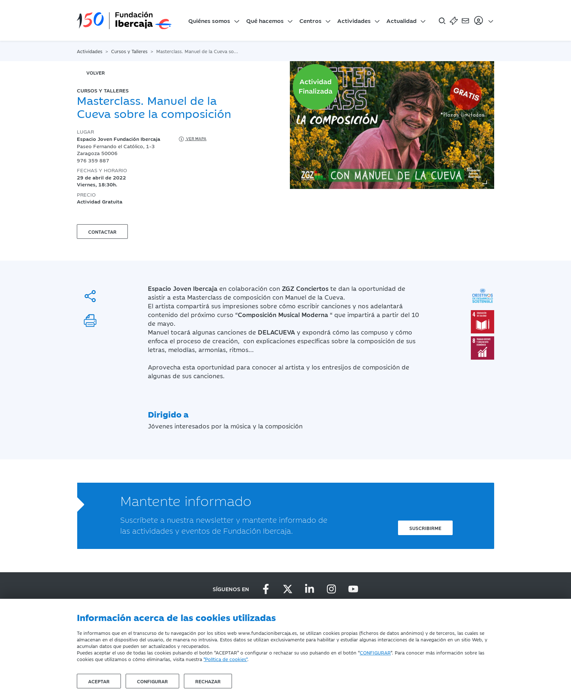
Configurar (152, 681)
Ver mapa (192, 139)
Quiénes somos (209, 20)
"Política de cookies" (225, 659)
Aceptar (99, 681)
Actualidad (401, 20)
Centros (310, 20)
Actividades (354, 20)
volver (95, 72)
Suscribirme (425, 528)
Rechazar (208, 681)
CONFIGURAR (375, 652)
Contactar (102, 231)
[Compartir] (90, 296)
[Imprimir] (90, 320)
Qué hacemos (265, 20)
